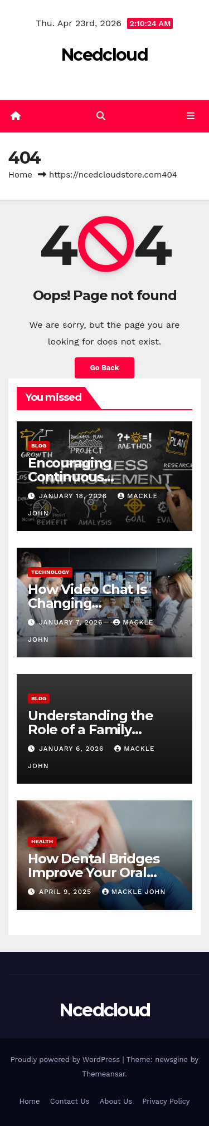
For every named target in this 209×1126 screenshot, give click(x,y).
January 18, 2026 (74, 496)
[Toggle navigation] (191, 116)
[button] (100, 116)
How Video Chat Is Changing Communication (87, 603)
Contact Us (70, 1101)
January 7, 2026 (72, 622)
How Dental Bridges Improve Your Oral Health (93, 872)
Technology (50, 572)
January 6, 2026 (72, 749)
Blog (38, 445)
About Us (116, 1101)
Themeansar (103, 1074)
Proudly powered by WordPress (67, 1059)
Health (42, 841)
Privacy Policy (165, 1101)
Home (20, 175)
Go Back (104, 367)
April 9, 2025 (66, 892)
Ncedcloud (104, 55)
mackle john (134, 892)
